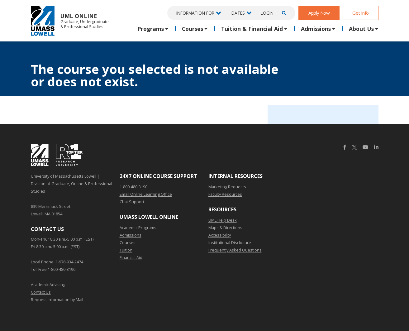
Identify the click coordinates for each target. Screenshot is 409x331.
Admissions (130, 235)
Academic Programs (138, 227)
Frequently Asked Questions (235, 250)
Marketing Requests (227, 186)
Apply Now (319, 13)
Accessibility (219, 235)
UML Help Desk (222, 220)
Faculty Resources (225, 194)
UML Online (70, 21)
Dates (238, 13)
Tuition (126, 250)
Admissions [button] (316, 28)
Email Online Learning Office (146, 194)
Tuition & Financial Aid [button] (252, 28)
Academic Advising (48, 284)
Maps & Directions (225, 227)
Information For (195, 13)
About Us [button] (361, 28)
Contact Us (41, 292)
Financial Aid (131, 257)
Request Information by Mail (57, 299)
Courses (128, 242)
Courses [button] (192, 28)
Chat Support (132, 201)
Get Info (360, 13)
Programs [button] (150, 28)
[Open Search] (283, 13)
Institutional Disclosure (229, 242)
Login (267, 13)
